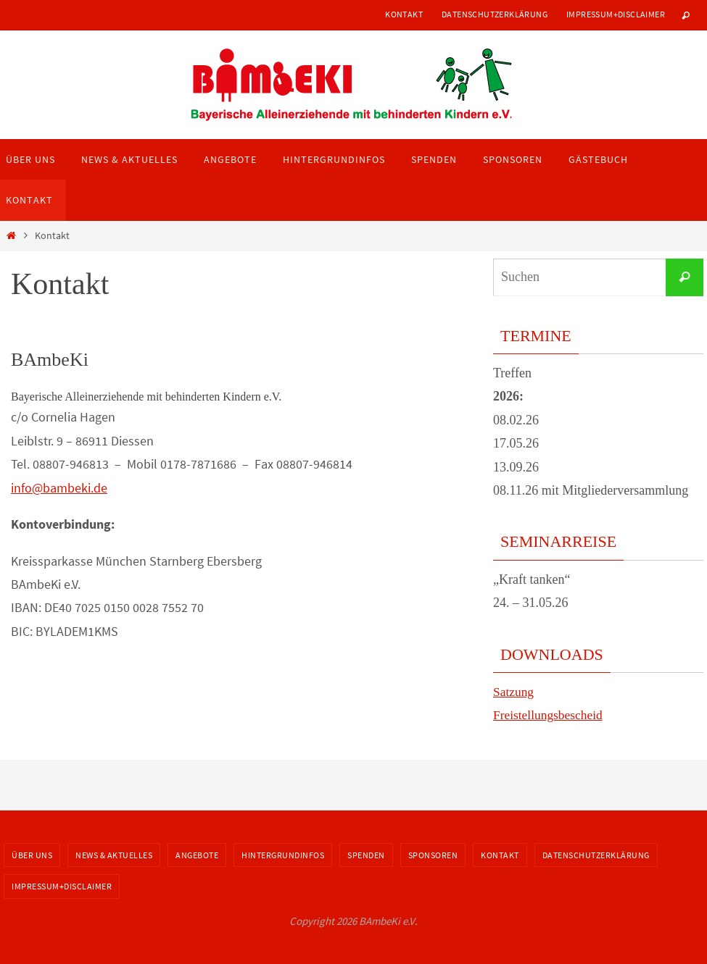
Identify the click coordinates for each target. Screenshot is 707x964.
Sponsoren (433, 855)
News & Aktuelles (113, 855)
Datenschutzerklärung (494, 14)
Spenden (366, 855)
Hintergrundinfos (282, 855)
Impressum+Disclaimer (615, 14)
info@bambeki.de (59, 487)
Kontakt (404, 14)
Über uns (32, 855)
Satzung (514, 691)
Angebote (196, 855)
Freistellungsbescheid (549, 715)
